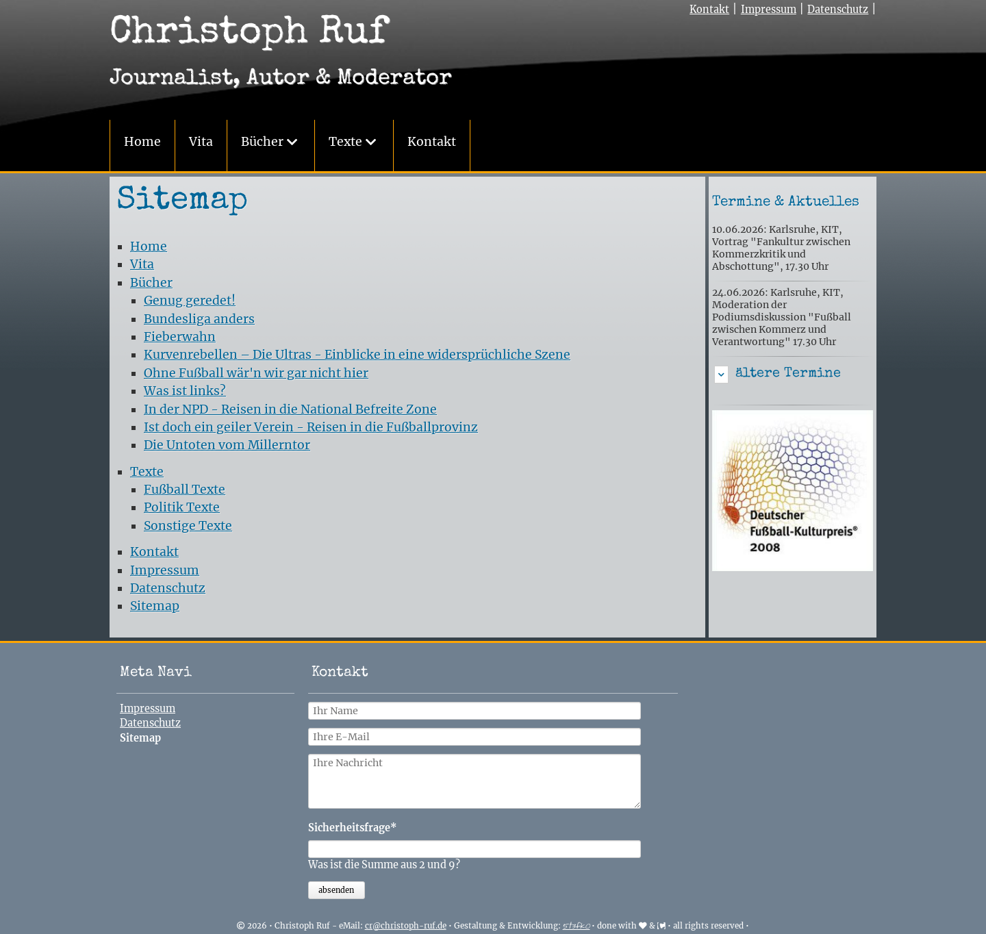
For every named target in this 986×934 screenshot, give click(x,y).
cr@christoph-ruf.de (405, 926)
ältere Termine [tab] (788, 374)
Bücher (262, 141)
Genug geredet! (190, 300)
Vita (201, 141)
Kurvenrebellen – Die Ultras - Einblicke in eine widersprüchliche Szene (357, 354)
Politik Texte (182, 507)
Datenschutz (837, 9)
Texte (345, 141)
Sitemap (154, 606)
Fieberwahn (180, 336)
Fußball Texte (184, 489)
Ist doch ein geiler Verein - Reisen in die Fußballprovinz (311, 427)
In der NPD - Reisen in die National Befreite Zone (290, 409)
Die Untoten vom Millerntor (227, 445)
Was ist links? (185, 391)
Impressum (768, 9)
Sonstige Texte (188, 525)
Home (142, 141)
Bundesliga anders (199, 319)
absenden (336, 890)
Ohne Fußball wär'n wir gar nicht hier (256, 373)
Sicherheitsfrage (352, 827)
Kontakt (431, 141)
